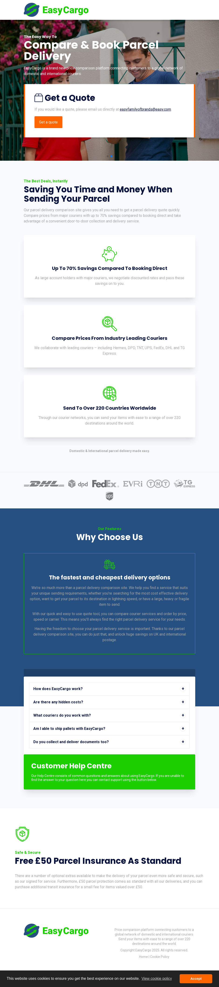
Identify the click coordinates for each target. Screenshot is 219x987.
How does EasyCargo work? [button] (58, 689)
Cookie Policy (159, 957)
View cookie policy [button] (156, 978)
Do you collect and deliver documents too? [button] (71, 742)
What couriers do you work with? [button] (62, 715)
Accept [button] (196, 978)
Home (143, 957)
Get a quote (48, 122)
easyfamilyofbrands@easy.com (145, 109)
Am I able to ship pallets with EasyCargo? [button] (69, 728)
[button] (108, 156)
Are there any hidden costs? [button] (58, 702)
